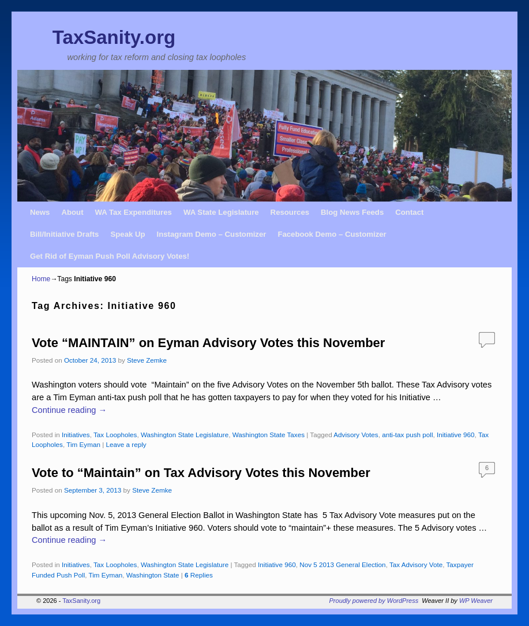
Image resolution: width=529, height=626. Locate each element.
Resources (290, 212)
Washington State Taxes (268, 434)
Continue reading (69, 410)
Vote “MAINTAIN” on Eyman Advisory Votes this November (208, 343)
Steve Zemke (147, 360)
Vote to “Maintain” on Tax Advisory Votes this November (201, 472)
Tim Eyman (83, 444)
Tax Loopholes (115, 434)
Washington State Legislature (184, 434)
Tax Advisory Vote (415, 564)
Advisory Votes (355, 434)
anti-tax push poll (407, 434)
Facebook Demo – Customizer (331, 234)
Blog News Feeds (352, 212)
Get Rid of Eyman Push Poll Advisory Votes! (109, 256)
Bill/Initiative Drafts (64, 234)
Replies (199, 575)
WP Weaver (476, 600)
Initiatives (76, 434)
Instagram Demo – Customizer (212, 234)
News (40, 212)
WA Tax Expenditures (133, 212)
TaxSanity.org (113, 37)
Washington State (152, 575)
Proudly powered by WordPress (374, 600)
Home (41, 279)
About (72, 212)
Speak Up (127, 234)
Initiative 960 (456, 434)
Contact (409, 212)
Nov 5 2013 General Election (342, 564)
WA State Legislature (221, 212)
